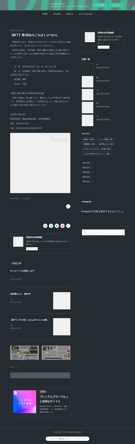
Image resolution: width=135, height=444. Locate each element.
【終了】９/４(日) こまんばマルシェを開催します (32, 320)
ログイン (117, 5)
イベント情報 (105, 139)
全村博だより (106, 144)
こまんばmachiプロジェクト (96, 154)
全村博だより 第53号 (105, 103)
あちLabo (57, 14)
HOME (45, 14)
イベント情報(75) (24, 198)
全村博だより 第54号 (20, 294)
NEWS (88, 139)
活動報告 (88, 144)
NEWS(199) (14, 198)
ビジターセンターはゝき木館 (96, 149)
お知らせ (69, 14)
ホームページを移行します (22, 271)
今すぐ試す (99, 5)
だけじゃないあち (86, 14)
